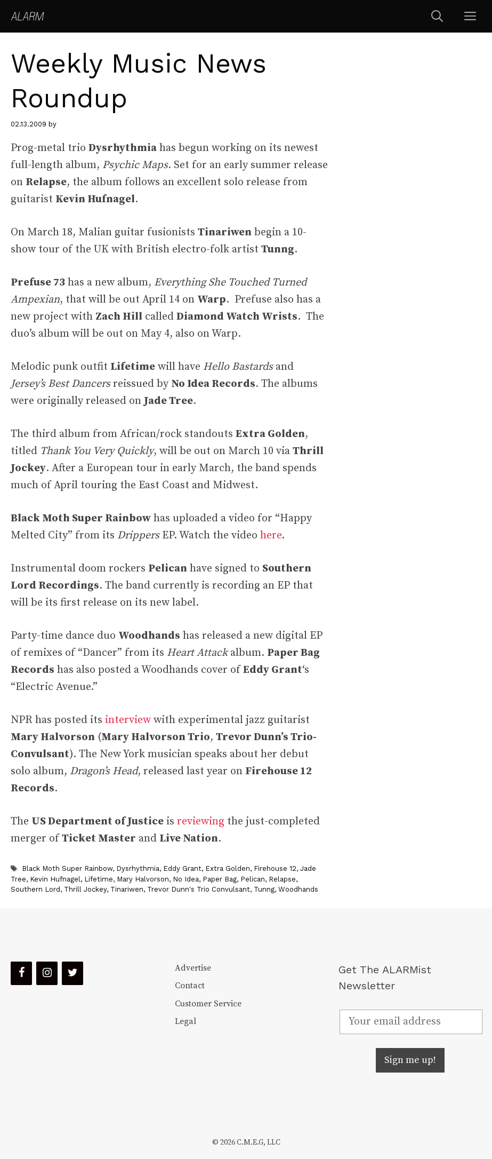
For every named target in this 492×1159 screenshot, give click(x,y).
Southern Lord (35, 889)
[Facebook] (21, 973)
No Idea (186, 879)
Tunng (264, 889)
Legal (185, 1021)
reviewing (200, 821)
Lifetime (98, 879)
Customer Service (208, 1003)
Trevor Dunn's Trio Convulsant (198, 889)
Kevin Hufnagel (55, 879)
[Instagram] (47, 973)
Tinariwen (126, 889)
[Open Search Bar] (437, 16)
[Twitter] (72, 973)
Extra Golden (227, 868)
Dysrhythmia (137, 868)
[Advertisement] (411, 217)
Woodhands (298, 889)
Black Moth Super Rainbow (67, 868)
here (270, 535)
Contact (190, 985)
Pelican (252, 879)
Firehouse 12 (275, 868)
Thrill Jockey (85, 889)
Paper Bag (220, 879)
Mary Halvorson (143, 879)
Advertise (193, 968)
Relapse (282, 879)
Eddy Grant (182, 868)
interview (128, 720)
